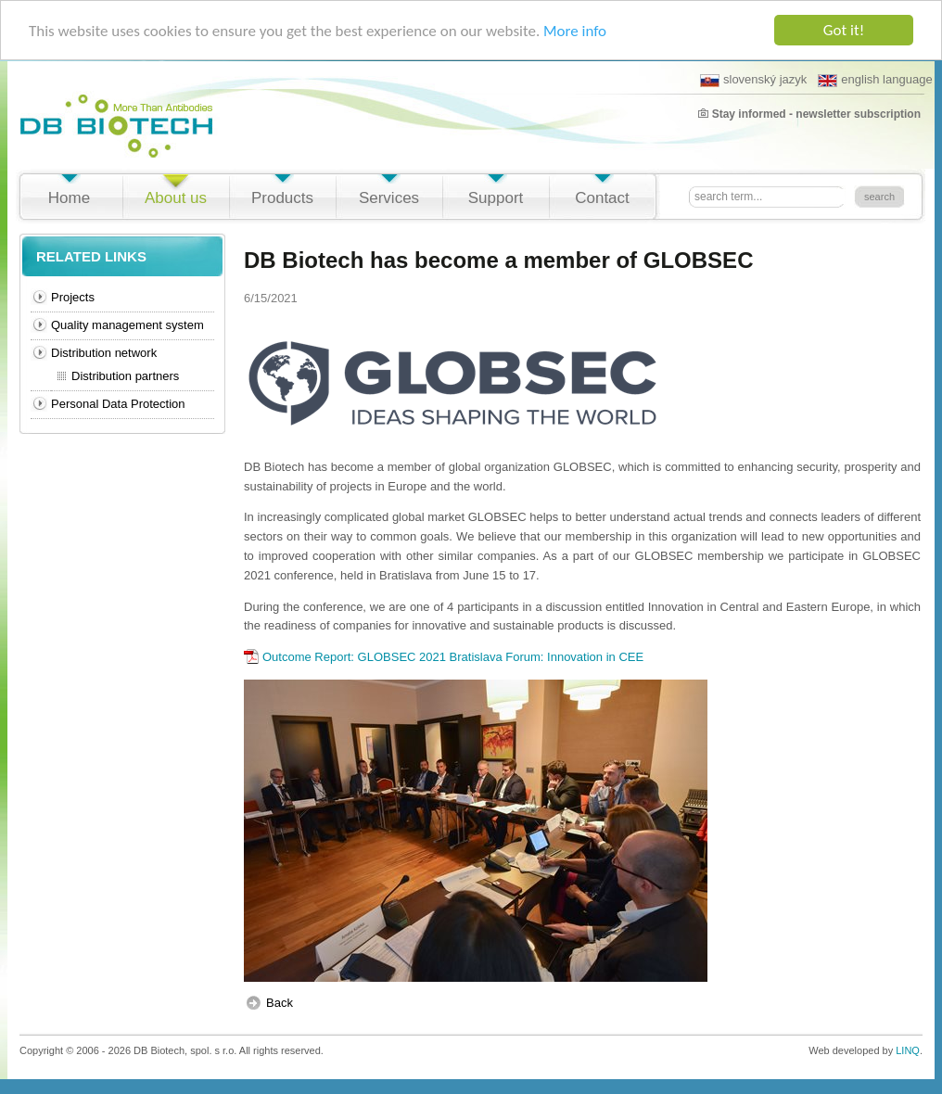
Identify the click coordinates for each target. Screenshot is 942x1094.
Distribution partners (125, 376)
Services (389, 198)
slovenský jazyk (753, 79)
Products (282, 198)
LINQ (908, 1050)
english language (875, 79)
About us (176, 198)
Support (496, 198)
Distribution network (104, 353)
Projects (73, 297)
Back (279, 1003)
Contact (602, 198)
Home (69, 198)
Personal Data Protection (118, 404)
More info (574, 30)
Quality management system (127, 325)
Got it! (843, 30)
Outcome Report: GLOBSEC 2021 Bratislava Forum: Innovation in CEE (452, 657)
